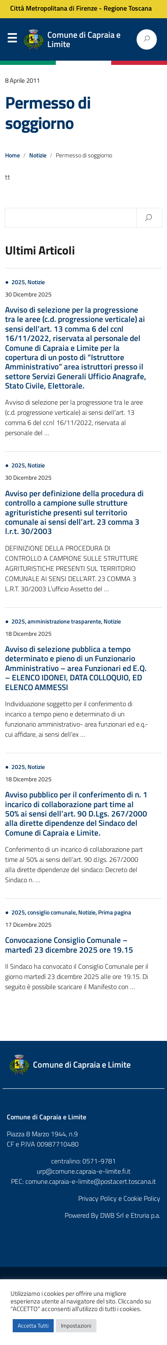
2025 (18, 282)
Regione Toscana (128, 8)
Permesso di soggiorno (47, 112)
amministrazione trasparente (64, 621)
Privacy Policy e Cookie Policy (119, 1198)
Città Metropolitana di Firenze (53, 8)
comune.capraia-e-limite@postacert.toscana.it (90, 1181)
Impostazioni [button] (76, 1325)
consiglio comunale (51, 912)
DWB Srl (112, 1215)
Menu (11, 39)
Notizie (38, 155)
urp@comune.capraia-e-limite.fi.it (84, 1171)
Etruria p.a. (145, 1215)
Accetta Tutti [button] (33, 1325)
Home (12, 155)
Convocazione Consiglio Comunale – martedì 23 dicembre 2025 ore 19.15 (69, 944)
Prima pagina (114, 912)
